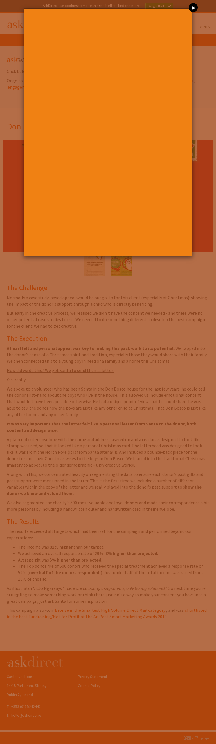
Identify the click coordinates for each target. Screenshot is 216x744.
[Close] (193, 7)
